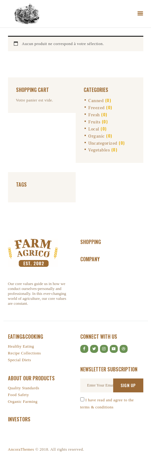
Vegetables (99, 150)
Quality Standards (23, 388)
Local (93, 129)
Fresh (94, 115)
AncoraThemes (21, 449)
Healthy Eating (21, 346)
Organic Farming (23, 401)
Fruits (94, 122)
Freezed (96, 108)
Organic (96, 136)
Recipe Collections (24, 353)
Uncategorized (102, 143)
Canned (96, 101)
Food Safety (18, 394)
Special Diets (19, 360)
